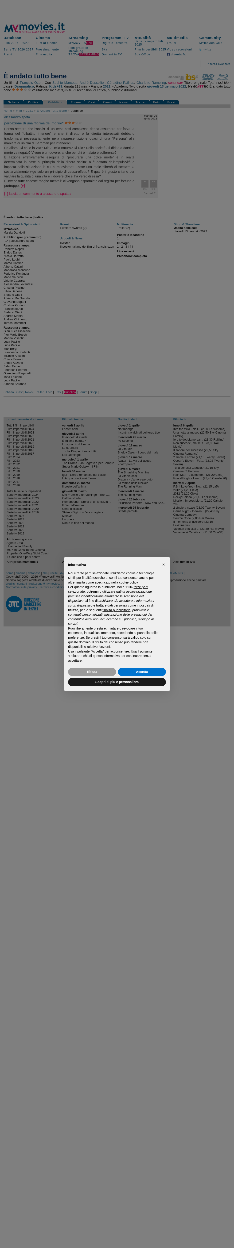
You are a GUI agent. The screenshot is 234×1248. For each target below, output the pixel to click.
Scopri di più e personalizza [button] (117, 682)
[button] (163, 564)
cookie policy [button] (128, 582)
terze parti (141, 587)
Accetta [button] (142, 672)
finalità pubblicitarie (116, 610)
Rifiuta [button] (92, 672)
